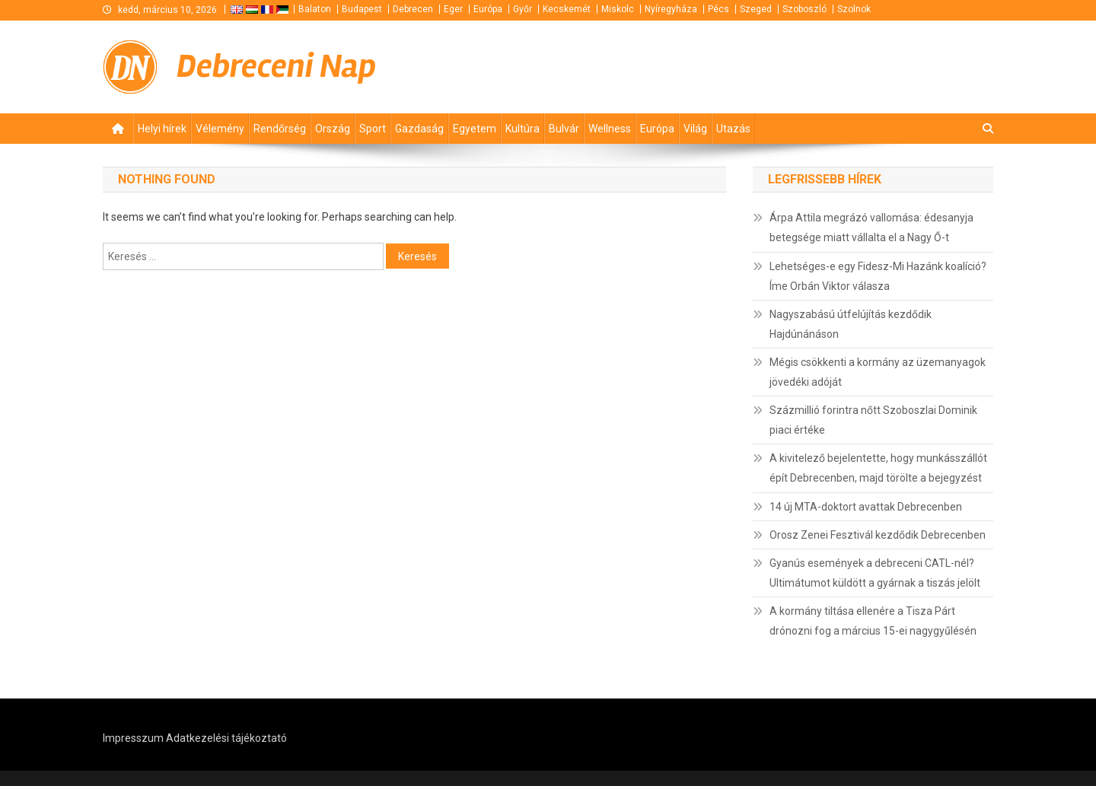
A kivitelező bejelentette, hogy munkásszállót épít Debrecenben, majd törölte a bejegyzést (878, 468)
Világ (695, 129)
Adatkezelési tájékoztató (226, 738)
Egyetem (474, 129)
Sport (372, 129)
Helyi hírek (162, 129)
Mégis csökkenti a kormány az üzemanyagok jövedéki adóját (877, 372)
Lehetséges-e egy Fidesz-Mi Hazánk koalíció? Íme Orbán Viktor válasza (877, 276)
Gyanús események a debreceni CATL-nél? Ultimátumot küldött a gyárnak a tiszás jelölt (874, 573)
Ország (332, 129)
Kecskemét (567, 9)
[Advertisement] (810, 67)
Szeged (756, 9)
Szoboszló (804, 9)
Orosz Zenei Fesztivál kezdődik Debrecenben (877, 535)
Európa (487, 9)
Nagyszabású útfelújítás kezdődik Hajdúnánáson (850, 324)
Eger (453, 9)
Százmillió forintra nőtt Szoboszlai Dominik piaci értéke (873, 420)
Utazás (733, 129)
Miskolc (617, 9)
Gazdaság (419, 129)
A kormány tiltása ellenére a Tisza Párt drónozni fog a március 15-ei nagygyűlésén (873, 621)
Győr (522, 9)
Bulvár (564, 129)
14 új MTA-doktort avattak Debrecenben (865, 507)
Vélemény (220, 129)
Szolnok (854, 9)
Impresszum (133, 738)
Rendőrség (279, 129)
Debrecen (413, 9)
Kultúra (522, 129)
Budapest (362, 9)
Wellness (609, 129)
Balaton (314, 9)
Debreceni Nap (276, 66)
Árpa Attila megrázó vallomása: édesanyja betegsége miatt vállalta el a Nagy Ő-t (871, 227)
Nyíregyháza (671, 9)
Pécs (718, 9)
